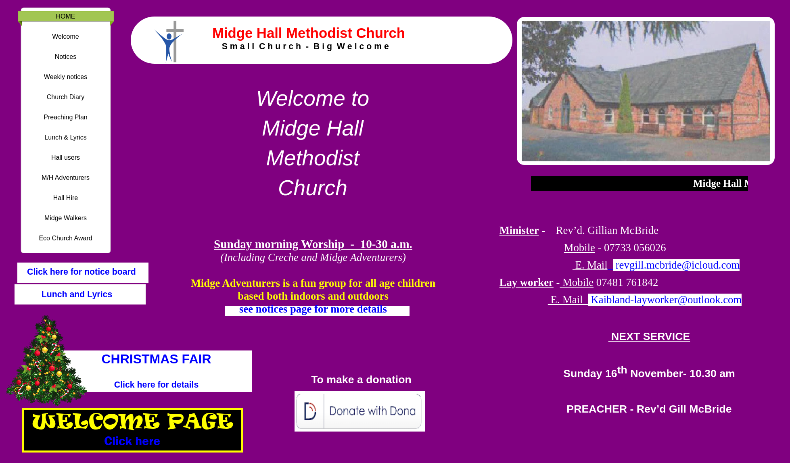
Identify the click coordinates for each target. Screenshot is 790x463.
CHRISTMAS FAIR (156, 359)
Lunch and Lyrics (77, 294)
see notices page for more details (313, 309)
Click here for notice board (80, 272)
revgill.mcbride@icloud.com (678, 265)
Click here (132, 440)
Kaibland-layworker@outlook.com (665, 300)
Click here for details (156, 385)
